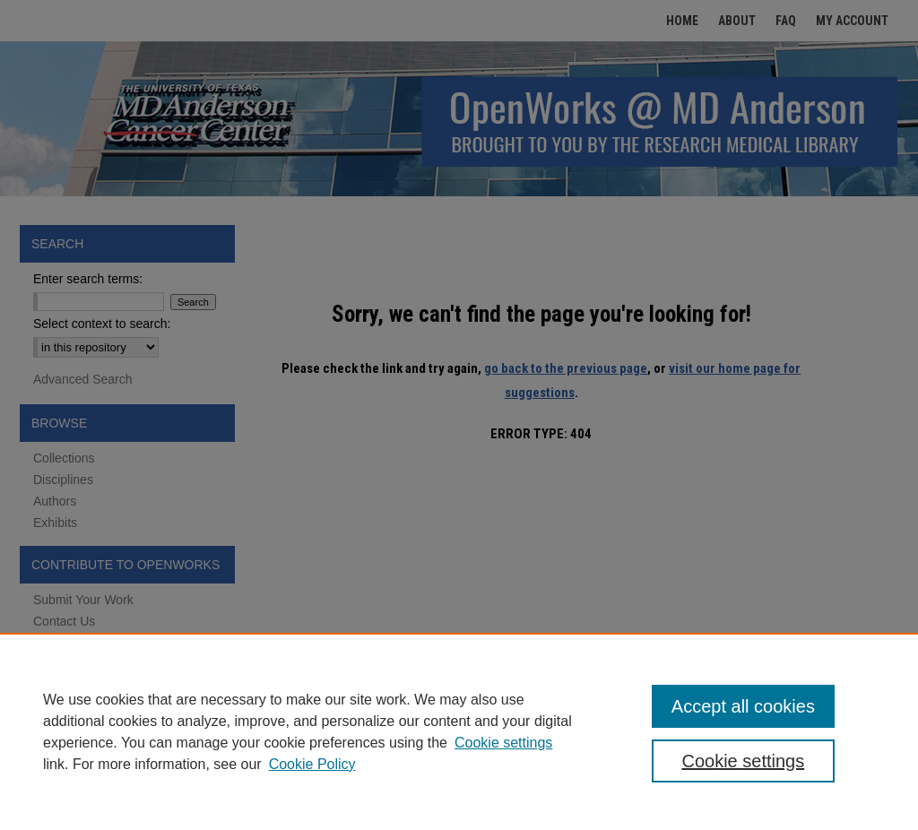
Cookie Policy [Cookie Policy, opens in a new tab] (312, 764)
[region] (459, 731)
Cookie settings (503, 742)
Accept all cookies (743, 706)
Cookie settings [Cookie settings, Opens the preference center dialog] (742, 761)
